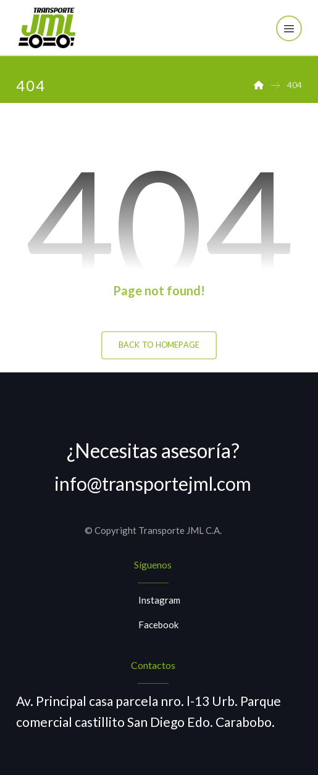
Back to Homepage (159, 344)
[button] (289, 28)
